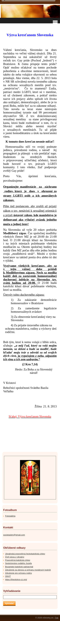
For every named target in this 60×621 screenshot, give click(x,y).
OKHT (8, 576)
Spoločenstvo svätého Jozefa (18, 563)
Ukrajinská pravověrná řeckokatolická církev (25, 554)
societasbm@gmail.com (14, 535)
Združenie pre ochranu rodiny (18, 573)
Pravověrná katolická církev (17, 560)
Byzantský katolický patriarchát (19, 566)
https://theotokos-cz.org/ (16, 579)
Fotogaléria (10, 516)
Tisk (56, 618)
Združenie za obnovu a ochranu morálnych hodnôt (28, 570)
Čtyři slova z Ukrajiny (14, 557)
